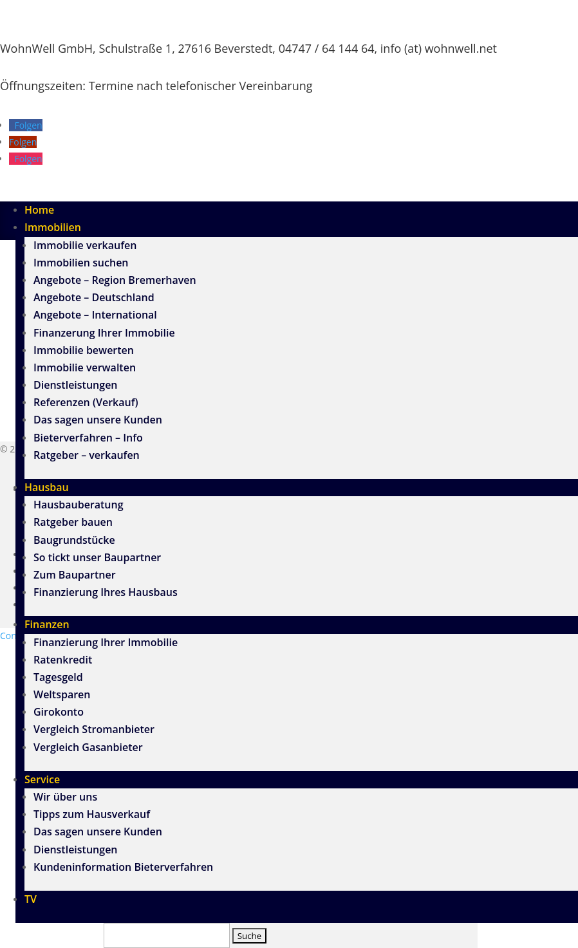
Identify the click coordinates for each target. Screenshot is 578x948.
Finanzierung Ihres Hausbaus (105, 592)
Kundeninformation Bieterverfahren (123, 867)
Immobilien (52, 227)
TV (30, 899)
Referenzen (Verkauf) (85, 402)
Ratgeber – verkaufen (86, 455)
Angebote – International (95, 315)
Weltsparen (61, 694)
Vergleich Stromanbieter (93, 729)
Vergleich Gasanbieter (88, 747)
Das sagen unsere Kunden (97, 420)
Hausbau (46, 487)
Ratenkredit (62, 660)
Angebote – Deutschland (93, 297)
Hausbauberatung (78, 504)
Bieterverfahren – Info (88, 438)
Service (42, 779)
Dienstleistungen (75, 385)
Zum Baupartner (74, 575)
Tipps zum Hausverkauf (91, 814)
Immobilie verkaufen (84, 245)
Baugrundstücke (74, 540)
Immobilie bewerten (83, 350)
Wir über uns (65, 797)
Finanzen (47, 624)
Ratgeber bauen (73, 522)
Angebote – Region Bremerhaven (114, 280)
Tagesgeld (58, 677)
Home (39, 210)
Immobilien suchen (81, 263)
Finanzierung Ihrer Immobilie (105, 642)
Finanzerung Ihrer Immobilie (104, 333)
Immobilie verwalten (84, 367)
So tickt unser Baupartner (97, 557)
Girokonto (58, 712)
